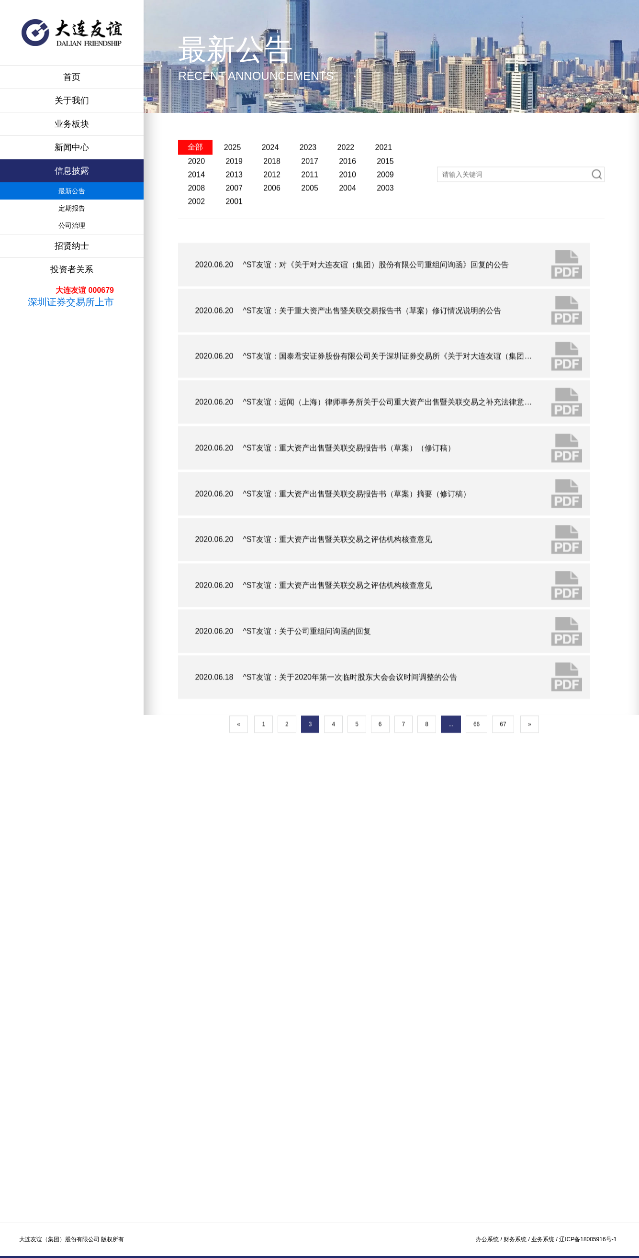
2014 (196, 208)
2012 (271, 208)
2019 (234, 194)
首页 (71, 77)
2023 (308, 180)
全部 (195, 180)
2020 (196, 194)
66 (476, 785)
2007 (234, 221)
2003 (385, 221)
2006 (271, 221)
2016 (347, 194)
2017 (309, 194)
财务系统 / (517, 1239)
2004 (347, 221)
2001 (234, 235)
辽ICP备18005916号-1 (588, 1239)
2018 (271, 194)
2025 (232, 180)
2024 (270, 180)
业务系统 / (545, 1239)
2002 (196, 235)
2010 (347, 208)
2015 (385, 194)
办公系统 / (490, 1239)
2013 (234, 208)
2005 (309, 221)
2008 (196, 221)
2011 (309, 208)
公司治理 (71, 225)
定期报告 (71, 208)
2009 (385, 208)
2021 (383, 180)
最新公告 (71, 191)
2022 (346, 180)
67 (503, 785)
